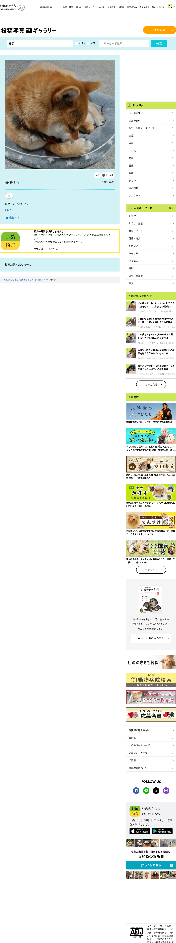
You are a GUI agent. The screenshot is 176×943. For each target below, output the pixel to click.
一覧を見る (151, 569)
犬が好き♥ (134, 120)
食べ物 (102, 7)
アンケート (134, 195)
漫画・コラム (90, 7)
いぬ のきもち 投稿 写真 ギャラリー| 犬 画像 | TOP (25, 279)
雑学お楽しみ (46, 7)
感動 (131, 268)
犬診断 (132, 760)
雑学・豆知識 (136, 275)
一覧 (168, 207)
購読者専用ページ (138, 767)
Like (109, 175)
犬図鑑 (121, 7)
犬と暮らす (134, 113)
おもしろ (133, 253)
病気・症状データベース (141, 128)
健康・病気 (134, 238)
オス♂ (80, 43)
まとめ (132, 180)
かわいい (133, 245)
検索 (159, 43)
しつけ (57, 7)
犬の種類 (133, 187)
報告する (13, 217)
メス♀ (92, 43)
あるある (133, 260)
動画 (131, 158)
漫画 (131, 143)
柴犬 (131, 283)
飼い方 (79, 7)
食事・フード (136, 230)
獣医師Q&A (132, 7)
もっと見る (151, 384)
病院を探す (144, 7)
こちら (53, 248)
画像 (131, 165)
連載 (131, 135)
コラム (132, 150)
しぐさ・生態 (136, 223)
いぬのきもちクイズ (139, 745)
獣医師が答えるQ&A (139, 730)
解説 (131, 173)
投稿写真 (112, 7)
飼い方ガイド (158, 7)
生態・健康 (68, 7)
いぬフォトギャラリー (140, 752)
